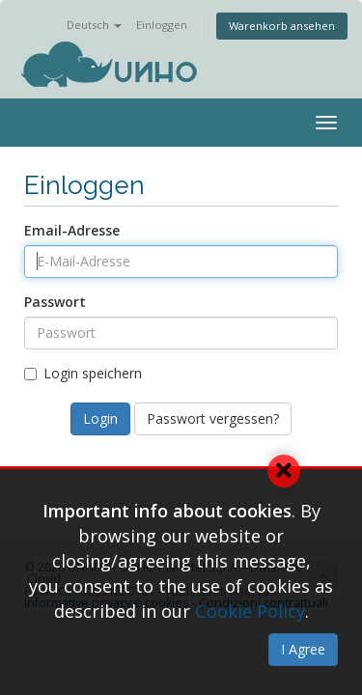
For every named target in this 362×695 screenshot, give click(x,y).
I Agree (303, 649)
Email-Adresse (72, 230)
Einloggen (161, 24)
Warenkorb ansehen (282, 25)
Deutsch (94, 24)
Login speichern (83, 373)
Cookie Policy (250, 611)
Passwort (55, 301)
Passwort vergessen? (213, 418)
